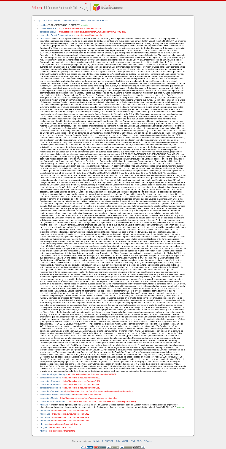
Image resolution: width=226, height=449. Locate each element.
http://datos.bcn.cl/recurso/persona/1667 (81, 381)
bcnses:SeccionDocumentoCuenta (65, 424)
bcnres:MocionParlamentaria (62, 431)
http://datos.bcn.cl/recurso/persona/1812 (81, 388)
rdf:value (44, 38)
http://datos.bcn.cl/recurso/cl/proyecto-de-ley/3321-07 (91, 374)
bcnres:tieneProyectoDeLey (52, 374)
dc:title (43, 25)
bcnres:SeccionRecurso (60, 427)
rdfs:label (44, 405)
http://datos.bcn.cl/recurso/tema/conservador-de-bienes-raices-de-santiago (99, 391)
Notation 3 (98, 441)
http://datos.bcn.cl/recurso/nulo (88, 35)
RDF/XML (109, 441)
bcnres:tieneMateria (49, 398)
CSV (118, 441)
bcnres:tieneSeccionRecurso (53, 401)
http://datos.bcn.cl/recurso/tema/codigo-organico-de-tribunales (88, 398)
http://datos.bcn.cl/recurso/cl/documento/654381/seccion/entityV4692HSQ (102, 401)
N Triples (148, 441)
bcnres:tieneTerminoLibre (51, 391)
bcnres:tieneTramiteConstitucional (55, 395)
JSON (125, 441)
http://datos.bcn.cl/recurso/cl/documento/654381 (80, 28)
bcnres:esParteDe (48, 28)
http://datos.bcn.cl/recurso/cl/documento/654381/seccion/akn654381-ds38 (92, 32)
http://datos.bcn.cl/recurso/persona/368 (81, 384)
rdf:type (43, 424)
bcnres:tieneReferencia (50, 378)
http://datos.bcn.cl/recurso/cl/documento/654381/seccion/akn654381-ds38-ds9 (72, 20)
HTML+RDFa (136, 441)
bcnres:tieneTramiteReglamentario (55, 35)
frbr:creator (45, 410)
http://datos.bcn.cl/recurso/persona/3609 (81, 378)
